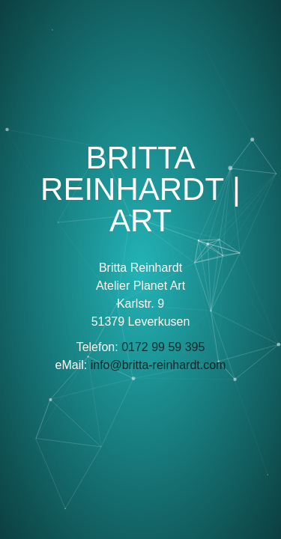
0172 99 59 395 (163, 347)
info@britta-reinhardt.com (158, 365)
